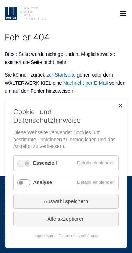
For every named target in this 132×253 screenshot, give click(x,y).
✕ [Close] (120, 106)
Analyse (42, 182)
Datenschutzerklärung (78, 236)
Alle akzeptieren (66, 219)
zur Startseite (60, 75)
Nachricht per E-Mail (85, 83)
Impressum (44, 236)
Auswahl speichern (66, 201)
